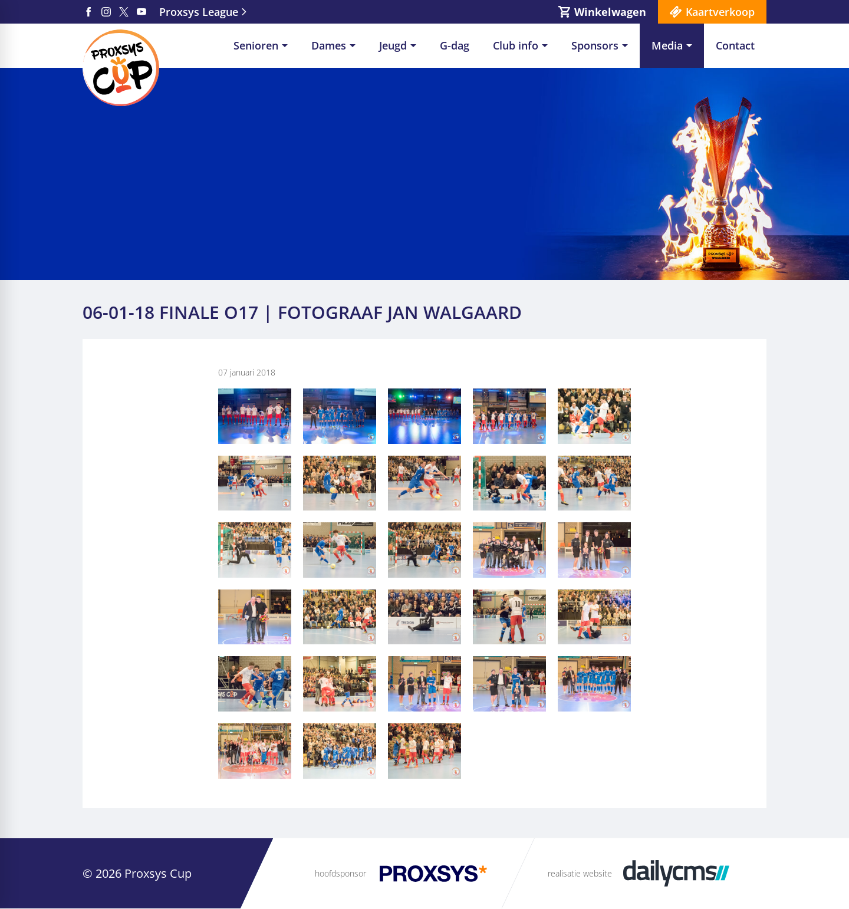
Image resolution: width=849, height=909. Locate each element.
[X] (124, 12)
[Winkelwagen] (602, 12)
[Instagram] (106, 12)
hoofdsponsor (340, 873)
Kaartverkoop (720, 12)
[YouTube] (141, 12)
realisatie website (580, 873)
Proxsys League (198, 12)
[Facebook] (88, 12)
